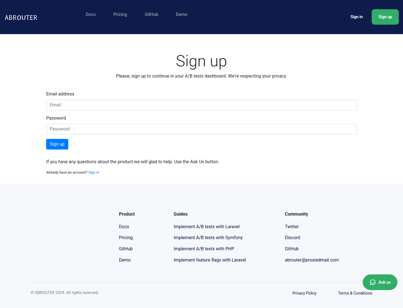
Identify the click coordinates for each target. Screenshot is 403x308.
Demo (182, 14)
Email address (60, 94)
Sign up (385, 16)
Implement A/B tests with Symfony (208, 237)
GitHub (151, 14)
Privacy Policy (304, 293)
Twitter (292, 226)
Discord (292, 237)
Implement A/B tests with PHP (204, 248)
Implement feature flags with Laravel (210, 260)
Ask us (380, 282)
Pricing (120, 14)
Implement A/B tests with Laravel (207, 226)
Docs (90, 14)
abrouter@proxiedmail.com (312, 260)
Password (56, 118)
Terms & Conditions (355, 293)
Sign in (356, 16)
